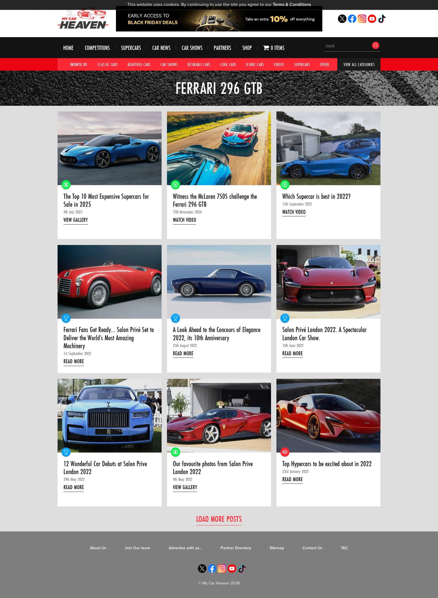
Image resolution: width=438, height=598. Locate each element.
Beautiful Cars (139, 64)
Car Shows (192, 48)
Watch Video (184, 219)
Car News (161, 48)
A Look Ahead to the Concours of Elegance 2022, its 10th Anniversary (216, 334)
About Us (98, 548)
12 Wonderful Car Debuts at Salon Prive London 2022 (105, 468)
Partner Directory (236, 548)
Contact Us (312, 548)
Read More (74, 361)
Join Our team (137, 548)
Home (68, 48)
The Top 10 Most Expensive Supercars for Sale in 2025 (106, 201)
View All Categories (359, 64)
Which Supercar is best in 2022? (316, 196)
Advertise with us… (185, 548)
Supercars (131, 48)
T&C (344, 548)
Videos (279, 64)
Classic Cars (108, 64)
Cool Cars (228, 64)
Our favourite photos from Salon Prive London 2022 (213, 468)
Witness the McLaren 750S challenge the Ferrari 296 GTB (215, 201)
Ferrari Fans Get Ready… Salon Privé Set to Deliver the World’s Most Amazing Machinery (109, 338)
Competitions (97, 48)
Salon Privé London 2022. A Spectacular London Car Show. (324, 334)
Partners (222, 48)
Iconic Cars (255, 64)
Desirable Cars (199, 64)
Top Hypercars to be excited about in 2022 (327, 464)
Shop (247, 48)
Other (324, 64)
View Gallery (76, 219)
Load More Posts (219, 518)
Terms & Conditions (292, 4)
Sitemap (277, 548)
